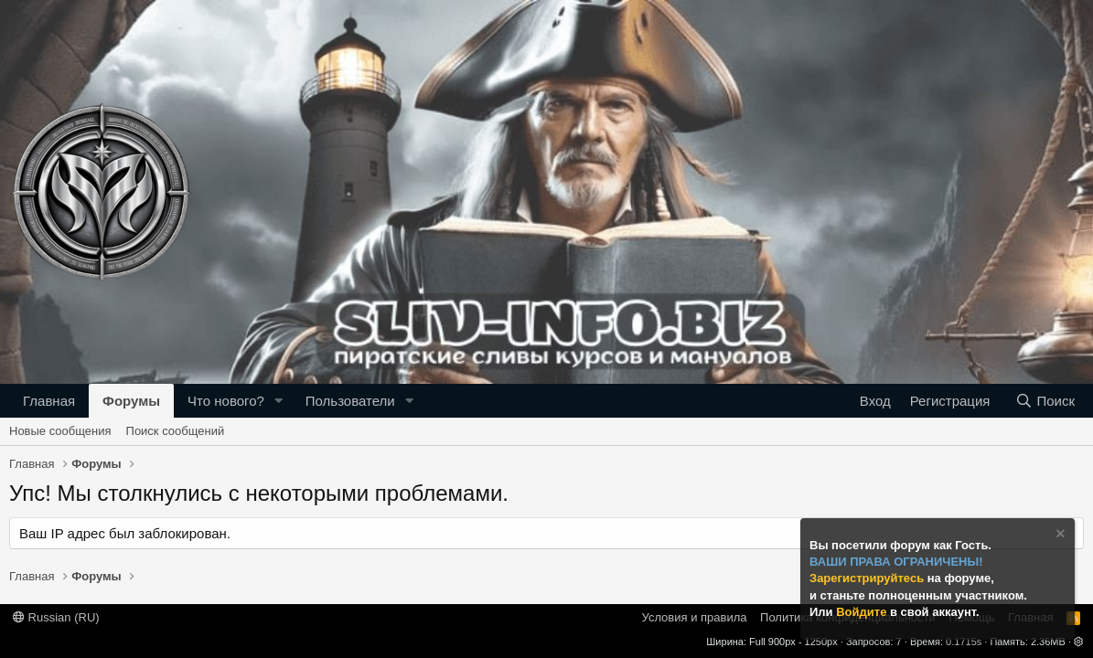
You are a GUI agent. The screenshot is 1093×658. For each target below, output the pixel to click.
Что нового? (226, 401)
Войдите (863, 612)
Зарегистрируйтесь (868, 578)
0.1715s (963, 641)
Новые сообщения (60, 431)
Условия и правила (694, 617)
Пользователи (350, 401)
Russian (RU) (56, 617)
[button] (279, 401)
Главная (49, 401)
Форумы (131, 401)
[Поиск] (1045, 401)
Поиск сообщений (175, 431)
